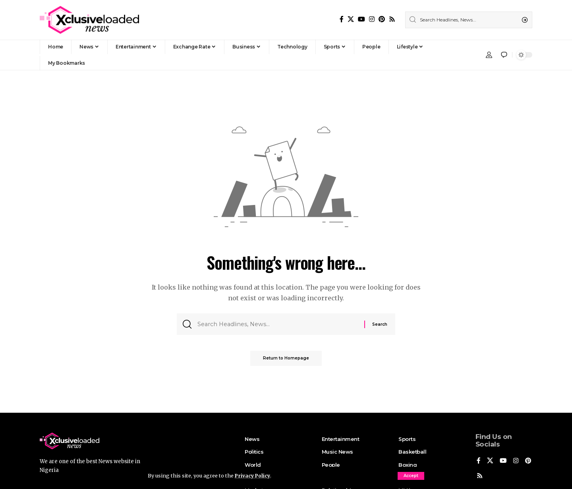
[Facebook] (342, 19)
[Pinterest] (382, 19)
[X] (351, 19)
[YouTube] (361, 19)
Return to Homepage (286, 360)
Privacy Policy (253, 475)
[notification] (504, 55)
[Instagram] (372, 19)
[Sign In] (489, 55)
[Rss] (392, 19)
